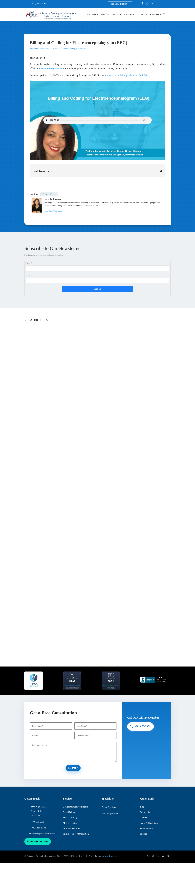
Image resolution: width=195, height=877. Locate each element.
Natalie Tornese (38, 49)
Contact (143, 817)
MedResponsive (111, 856)
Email (28, 275)
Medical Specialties (110, 813)
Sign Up (97, 289)
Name (28, 263)
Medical (115, 14)
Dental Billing (69, 812)
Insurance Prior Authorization (76, 834)
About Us (128, 14)
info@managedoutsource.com (42, 834)
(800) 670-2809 (38, 3)
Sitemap (143, 834)
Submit (73, 768)
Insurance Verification (72, 828)
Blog (142, 807)
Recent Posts (49, 194)
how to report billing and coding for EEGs (127, 75)
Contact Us (142, 14)
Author (34, 194)
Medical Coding (70, 823)
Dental (104, 14)
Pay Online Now (39, 841)
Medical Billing (70, 817)
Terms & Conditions (149, 823)
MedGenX (91, 14)
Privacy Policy (146, 828)
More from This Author (53, 211)
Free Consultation (118, 3)
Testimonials (145, 812)
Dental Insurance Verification (75, 807)
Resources (154, 14)
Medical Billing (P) (70, 49)
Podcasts (81, 49)
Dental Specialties (109, 807)
